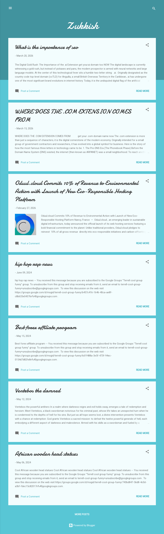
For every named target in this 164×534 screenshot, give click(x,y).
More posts (82, 514)
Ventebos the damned (37, 390)
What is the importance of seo (46, 47)
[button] (147, 45)
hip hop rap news (33, 264)
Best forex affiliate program (45, 327)
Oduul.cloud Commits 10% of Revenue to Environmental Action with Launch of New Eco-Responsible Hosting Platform (76, 191)
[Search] (154, 9)
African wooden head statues (46, 454)
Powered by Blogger (82, 525)
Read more (142, 91)
